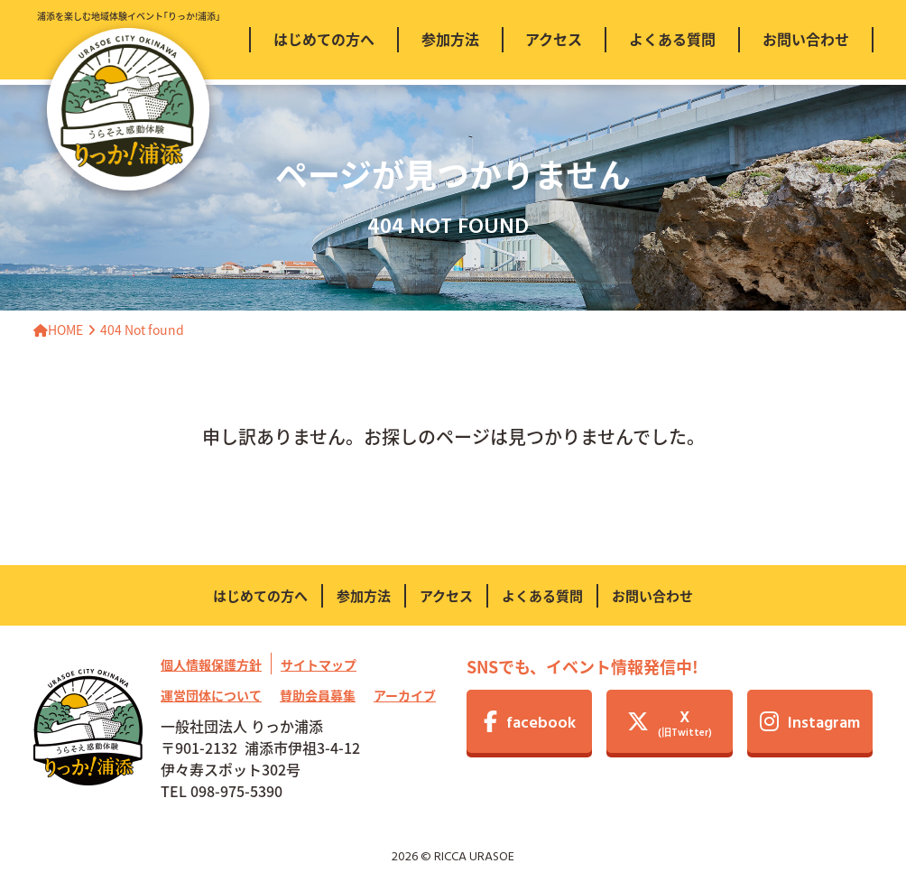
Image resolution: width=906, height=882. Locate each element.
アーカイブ (405, 695)
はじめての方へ (260, 595)
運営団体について (211, 695)
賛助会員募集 (318, 695)
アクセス (446, 595)
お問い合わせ (652, 595)
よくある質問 (542, 595)
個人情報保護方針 (211, 664)
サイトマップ (318, 664)
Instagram (810, 723)
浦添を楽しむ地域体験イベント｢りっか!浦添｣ (128, 99)
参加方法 (364, 595)
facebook (530, 723)
